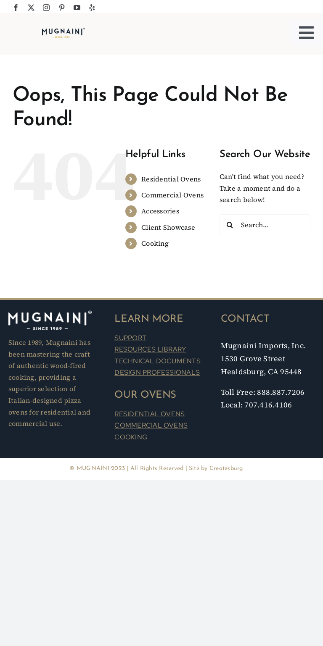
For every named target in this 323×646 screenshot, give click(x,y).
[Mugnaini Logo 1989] (63, 29)
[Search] (230, 224)
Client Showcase (168, 227)
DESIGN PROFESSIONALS (157, 372)
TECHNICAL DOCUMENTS (157, 361)
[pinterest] (61, 7)
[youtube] (77, 7)
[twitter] (31, 7)
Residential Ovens (171, 179)
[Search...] (265, 224)
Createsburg (226, 468)
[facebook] (16, 7)
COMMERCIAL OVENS (151, 425)
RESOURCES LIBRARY (150, 349)
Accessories (160, 210)
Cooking (155, 243)
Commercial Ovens (172, 195)
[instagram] (46, 7)
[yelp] (92, 7)
